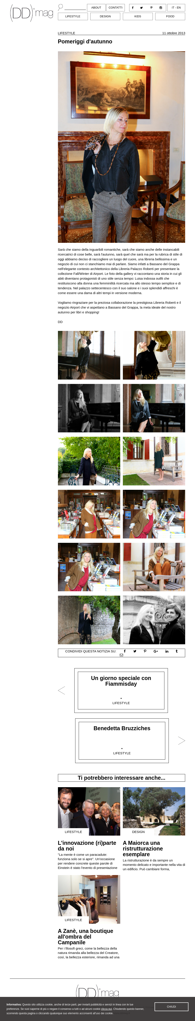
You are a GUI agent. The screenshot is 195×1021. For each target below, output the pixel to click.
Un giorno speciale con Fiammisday (121, 681)
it (173, 7)
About (96, 7)
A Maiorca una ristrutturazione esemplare (143, 848)
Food (170, 16)
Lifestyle (72, 16)
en (179, 7)
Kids (137, 16)
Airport (98, 273)
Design (105, 16)
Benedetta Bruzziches (122, 728)
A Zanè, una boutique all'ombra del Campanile (85, 936)
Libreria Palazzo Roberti (136, 269)
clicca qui (106, 1014)
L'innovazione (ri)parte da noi (87, 846)
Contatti (115, 7)
